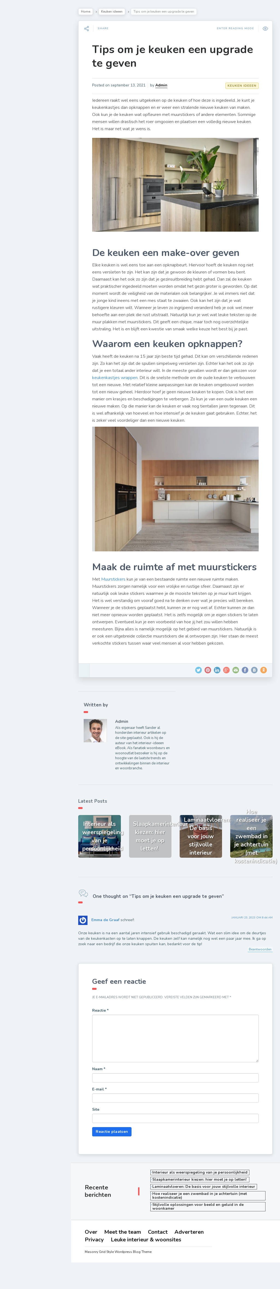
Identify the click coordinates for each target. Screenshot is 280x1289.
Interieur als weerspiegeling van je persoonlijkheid (202, 1191)
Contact (24, 236)
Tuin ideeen (24, 107)
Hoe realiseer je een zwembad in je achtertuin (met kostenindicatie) (202, 1214)
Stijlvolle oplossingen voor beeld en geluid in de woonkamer (200, 1225)
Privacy (24, 251)
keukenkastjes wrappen (145, 382)
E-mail (103, 1107)
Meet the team (29, 228)
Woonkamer (25, 81)
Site (99, 1128)
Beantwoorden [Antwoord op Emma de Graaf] (259, 968)
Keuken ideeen (115, 11)
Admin (165, 85)
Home (89, 11)
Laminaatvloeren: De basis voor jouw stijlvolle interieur (206, 1205)
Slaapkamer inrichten (35, 94)
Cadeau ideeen (28, 171)
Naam (102, 1087)
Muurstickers (117, 599)
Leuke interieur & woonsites (40, 259)
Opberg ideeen (28, 145)
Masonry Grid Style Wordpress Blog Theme (121, 1278)
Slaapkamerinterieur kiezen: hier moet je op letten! (202, 1198)
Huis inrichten (26, 158)
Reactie (104, 1029)
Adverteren (27, 243)
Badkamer (22, 132)
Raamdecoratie (28, 120)
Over (22, 221)
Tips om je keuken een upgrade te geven (176, 56)
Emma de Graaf (109, 938)
